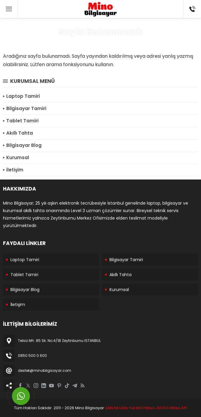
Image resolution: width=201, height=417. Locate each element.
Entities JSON (153, 408)
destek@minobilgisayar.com (44, 370)
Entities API (177, 408)
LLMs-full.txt (129, 408)
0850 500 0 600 (32, 355)
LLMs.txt (111, 408)
